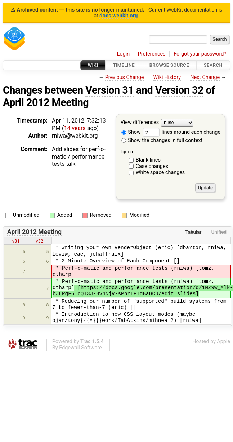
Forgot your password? (200, 54)
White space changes (160, 172)
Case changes (152, 166)
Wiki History (167, 77)
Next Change (205, 77)
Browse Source (169, 65)
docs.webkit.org (118, 15)
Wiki (93, 65)
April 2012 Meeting (46, 102)
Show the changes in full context (162, 140)
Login (123, 54)
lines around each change (181, 132)
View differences (140, 123)
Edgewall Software (80, 348)
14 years (75, 128)
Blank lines (148, 160)
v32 (39, 241)
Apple (223, 342)
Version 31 (109, 90)
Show (131, 132)
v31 (16, 241)
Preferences (152, 54)
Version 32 (179, 90)
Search (213, 65)
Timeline (124, 65)
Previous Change (124, 77)
